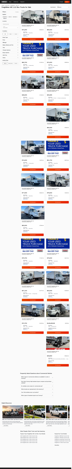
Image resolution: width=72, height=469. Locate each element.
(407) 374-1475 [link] (50, 362)
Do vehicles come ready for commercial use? (32, 386)
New (10, 34)
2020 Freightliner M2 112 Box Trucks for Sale (28, 437)
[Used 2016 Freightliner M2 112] (58, 351)
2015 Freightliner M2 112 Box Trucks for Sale (28, 442)
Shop (10, 1)
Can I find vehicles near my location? (30, 392)
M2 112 (17, 5)
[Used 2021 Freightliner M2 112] (33, 25)
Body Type (5, 37)
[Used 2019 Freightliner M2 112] (33, 156)
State (4, 57)
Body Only (10, 63)
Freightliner (12, 5)
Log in (67, 1)
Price (4, 40)
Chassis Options (6, 50)
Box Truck (7, 5)
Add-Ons (5, 55)
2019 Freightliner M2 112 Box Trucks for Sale (28, 439)
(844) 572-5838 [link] (25, 36)
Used (16, 34)
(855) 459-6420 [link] (50, 101)
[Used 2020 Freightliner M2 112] (58, 25)
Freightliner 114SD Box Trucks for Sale (62, 437)
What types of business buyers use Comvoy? (32, 395)
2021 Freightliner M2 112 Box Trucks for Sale (28, 436)
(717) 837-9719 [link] (50, 329)
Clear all (4, 18)
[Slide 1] (31, 22)
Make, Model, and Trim (8, 45)
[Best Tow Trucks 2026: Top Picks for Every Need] (12, 415)
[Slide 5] (59, 22)
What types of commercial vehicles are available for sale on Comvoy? (35, 377)
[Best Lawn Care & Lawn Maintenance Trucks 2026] (34, 415)
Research (22, 1)
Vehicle (3, 5)
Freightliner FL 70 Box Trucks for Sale (62, 442)
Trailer (16, 63)
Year (4, 47)
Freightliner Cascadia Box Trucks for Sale (62, 439)
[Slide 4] (33, 22)
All (5, 34)
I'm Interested (33, 39)
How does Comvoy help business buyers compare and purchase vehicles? (36, 382)
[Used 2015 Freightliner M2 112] (33, 90)
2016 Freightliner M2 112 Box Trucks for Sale (28, 440)
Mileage (4, 42)
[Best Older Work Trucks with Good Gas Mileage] (56, 415)
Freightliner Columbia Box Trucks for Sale (62, 440)
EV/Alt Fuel (16, 1)
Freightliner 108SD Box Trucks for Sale (62, 436)
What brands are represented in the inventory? (32, 389)
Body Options (6, 52)
